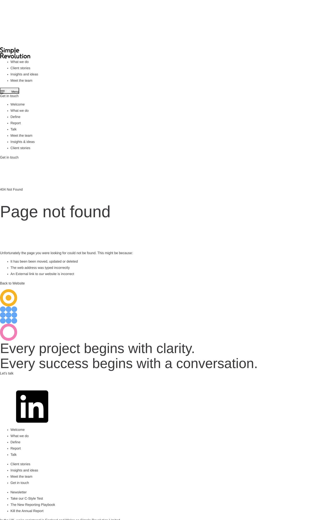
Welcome (18, 104)
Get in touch (9, 96)
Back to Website (12, 283)
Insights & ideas (23, 142)
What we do (20, 62)
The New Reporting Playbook (33, 505)
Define (15, 117)
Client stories (20, 68)
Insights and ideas (24, 74)
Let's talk (7, 373)
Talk (14, 129)
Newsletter (19, 492)
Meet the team (21, 81)
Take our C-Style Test (27, 498)
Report (16, 123)
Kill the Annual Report (27, 511)
